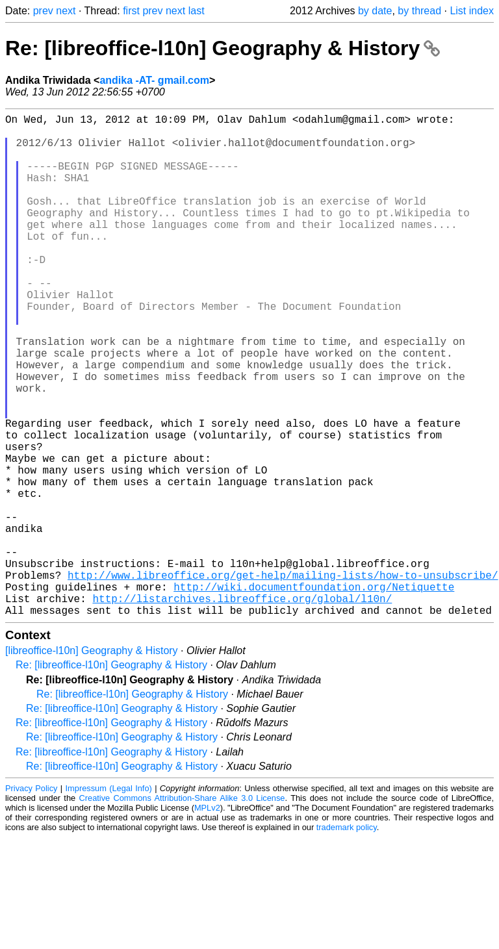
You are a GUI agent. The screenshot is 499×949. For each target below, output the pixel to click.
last (196, 10)
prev (43, 10)
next (65, 10)
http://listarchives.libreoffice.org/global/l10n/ (242, 707)
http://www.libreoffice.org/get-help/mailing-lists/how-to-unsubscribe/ (283, 679)
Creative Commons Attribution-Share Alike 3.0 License (182, 910)
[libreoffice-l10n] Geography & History (91, 762)
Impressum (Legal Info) (109, 900)
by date (375, 10)
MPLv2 (207, 919)
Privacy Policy (31, 900)
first (131, 10)
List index (472, 10)
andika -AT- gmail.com (154, 80)
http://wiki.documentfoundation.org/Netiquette (313, 693)
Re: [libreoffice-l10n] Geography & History (222, 48)
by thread (419, 10)
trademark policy (346, 939)
